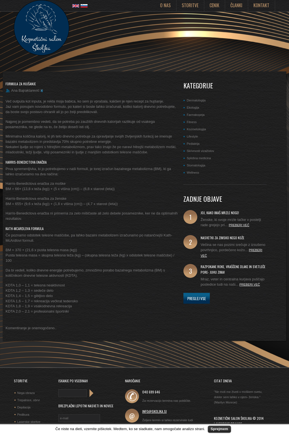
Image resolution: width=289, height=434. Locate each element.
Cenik (214, 5)
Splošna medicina (199, 158)
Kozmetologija (196, 129)
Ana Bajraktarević (25, 90)
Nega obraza (26, 393)
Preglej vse (196, 298)
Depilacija (24, 407)
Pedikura (23, 414)
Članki (236, 5)
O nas (165, 5)
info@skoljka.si (154, 411)
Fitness (191, 122)
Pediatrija (193, 143)
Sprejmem (219, 429)
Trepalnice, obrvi (28, 400)
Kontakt (261, 5)
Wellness (193, 172)
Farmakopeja (196, 114)
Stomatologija (196, 165)
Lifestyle (192, 136)
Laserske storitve (28, 421)
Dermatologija (196, 100)
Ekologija (193, 107)
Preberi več (239, 225)
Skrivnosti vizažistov (200, 151)
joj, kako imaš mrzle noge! (220, 212)
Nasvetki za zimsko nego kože (222, 237)
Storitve (190, 5)
